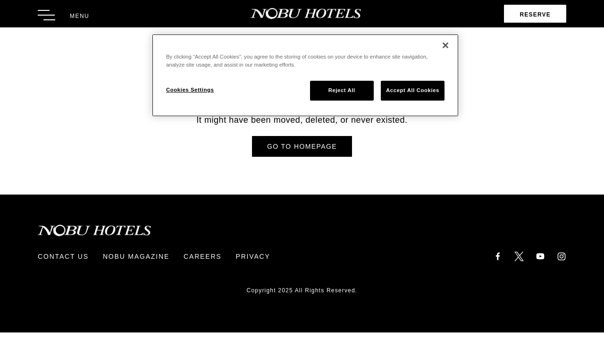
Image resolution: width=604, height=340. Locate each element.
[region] (305, 75)
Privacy (252, 256)
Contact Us (63, 256)
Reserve (535, 14)
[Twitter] (519, 256)
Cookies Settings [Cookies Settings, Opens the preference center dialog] (190, 90)
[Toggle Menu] (63, 15)
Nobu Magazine (136, 256)
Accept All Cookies (412, 90)
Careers (202, 256)
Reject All (341, 90)
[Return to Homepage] (302, 13)
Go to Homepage (302, 146)
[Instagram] (561, 256)
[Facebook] (498, 256)
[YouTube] (540, 256)
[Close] (445, 45)
